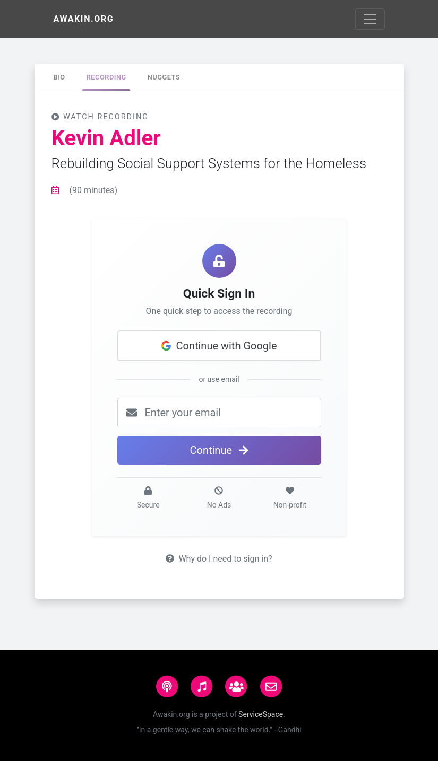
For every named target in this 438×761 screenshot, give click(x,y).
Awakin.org (84, 19)
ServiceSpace (260, 714)
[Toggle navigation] (370, 19)
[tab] (59, 77)
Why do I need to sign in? (219, 559)
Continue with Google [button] (219, 345)
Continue (219, 450)
